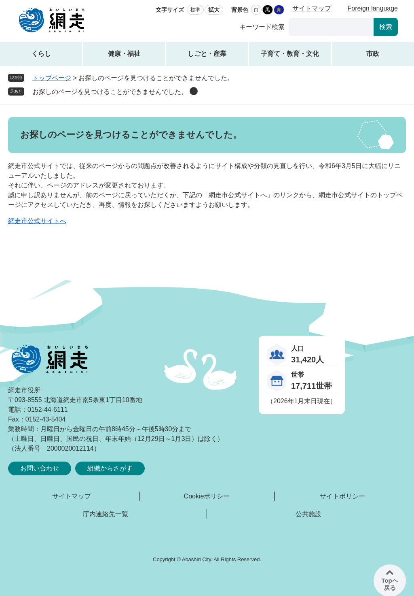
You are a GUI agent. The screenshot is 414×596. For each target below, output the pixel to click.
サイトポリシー (342, 496)
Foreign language (372, 8)
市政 (372, 53)
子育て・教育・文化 (290, 53)
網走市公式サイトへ (37, 220)
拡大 (214, 9)
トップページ (51, 77)
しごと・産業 (207, 53)
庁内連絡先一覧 (105, 514)
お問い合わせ (39, 468)
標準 (195, 10)
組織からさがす (110, 468)
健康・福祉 (124, 53)
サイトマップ (311, 8)
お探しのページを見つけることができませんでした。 (110, 91)
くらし (41, 53)
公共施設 (308, 514)
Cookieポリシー (207, 496)
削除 (194, 91)
